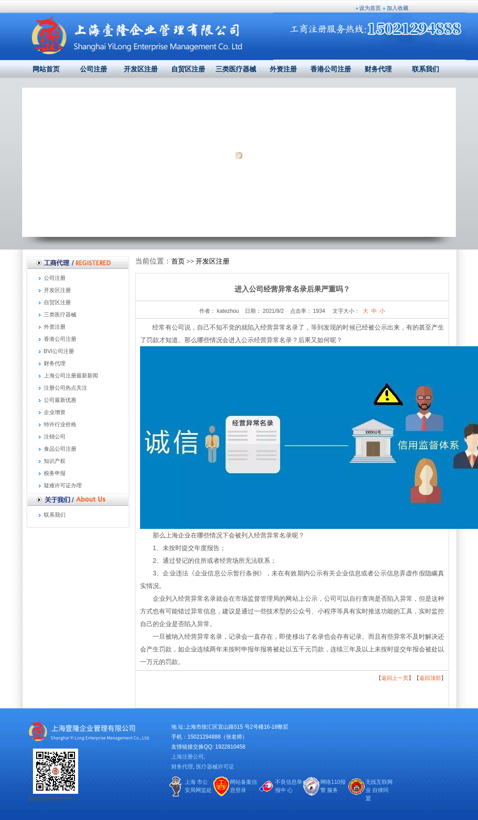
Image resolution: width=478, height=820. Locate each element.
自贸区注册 (188, 69)
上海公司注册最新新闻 (71, 375)
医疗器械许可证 (215, 766)
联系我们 (425, 69)
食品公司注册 (60, 449)
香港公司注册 (330, 69)
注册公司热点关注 (65, 388)
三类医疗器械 (236, 69)
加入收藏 (397, 8)
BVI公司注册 (59, 351)
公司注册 (93, 69)
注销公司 (55, 437)
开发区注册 (141, 69)
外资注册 (283, 69)
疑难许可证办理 (63, 485)
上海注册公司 (187, 757)
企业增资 (55, 412)
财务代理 (378, 69)
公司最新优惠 (60, 400)
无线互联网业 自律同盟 (379, 790)
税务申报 (55, 473)
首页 (178, 261)
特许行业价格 (60, 424)
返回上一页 (394, 678)
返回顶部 (430, 678)
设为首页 (370, 8)
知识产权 (55, 461)
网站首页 (46, 69)
